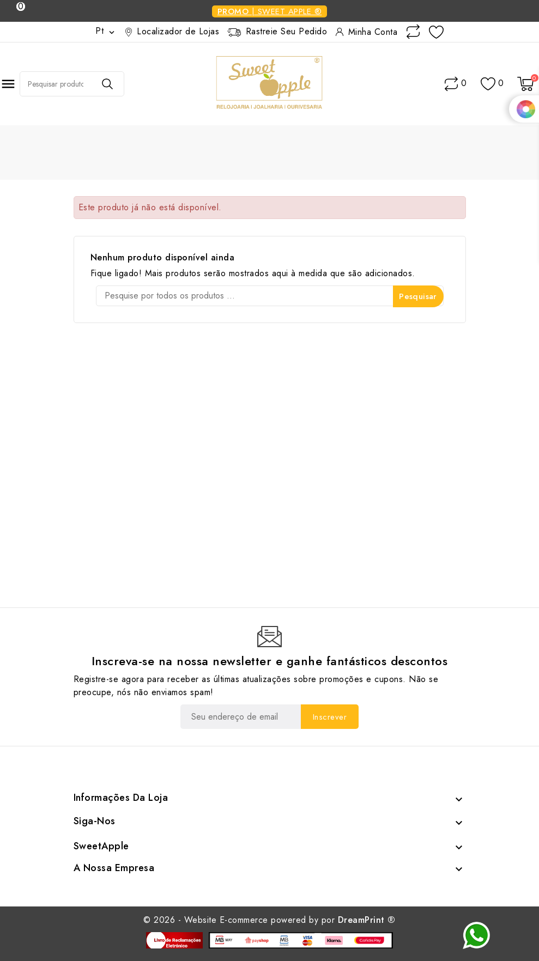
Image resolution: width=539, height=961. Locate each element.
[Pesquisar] (270, 295)
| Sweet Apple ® (269, 11)
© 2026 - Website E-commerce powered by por (269, 920)
